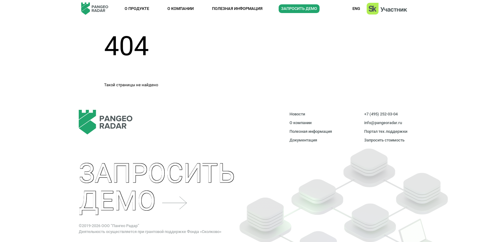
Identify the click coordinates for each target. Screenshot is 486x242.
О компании (180, 8)
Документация (303, 140)
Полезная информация (237, 8)
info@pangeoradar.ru (383, 122)
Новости (297, 114)
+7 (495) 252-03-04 (381, 114)
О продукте (137, 8)
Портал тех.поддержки (385, 131)
